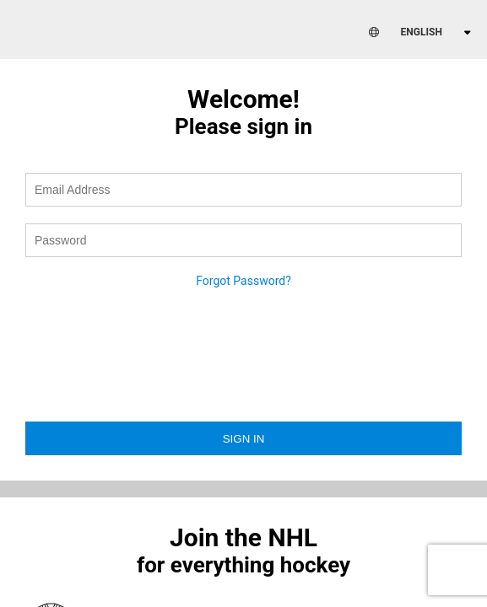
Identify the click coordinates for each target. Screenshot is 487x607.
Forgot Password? (243, 280)
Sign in (244, 438)
